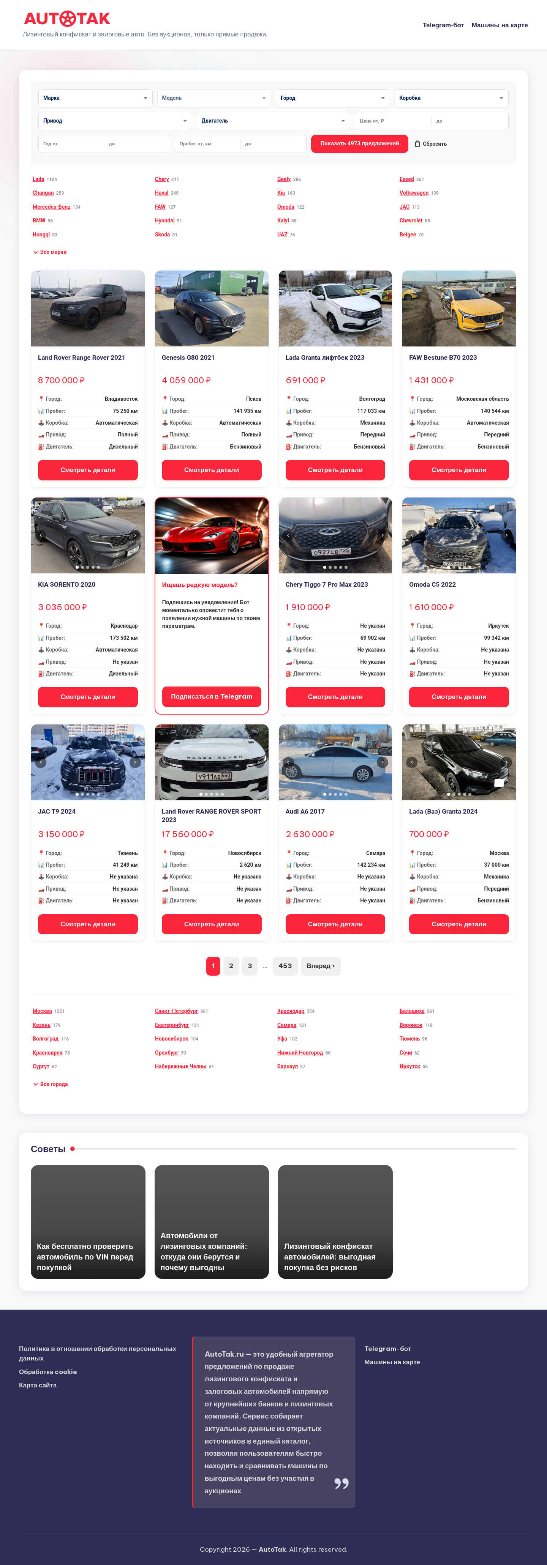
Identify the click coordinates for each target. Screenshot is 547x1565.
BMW (39, 220)
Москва (42, 1011)
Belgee (408, 234)
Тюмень (410, 1039)
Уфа (282, 1039)
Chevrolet (411, 220)
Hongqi (41, 234)
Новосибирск (171, 1039)
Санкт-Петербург (176, 1011)
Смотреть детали (87, 470)
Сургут (41, 1066)
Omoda (285, 207)
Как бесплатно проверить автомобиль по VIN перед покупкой (85, 1256)
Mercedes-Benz (51, 207)
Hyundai (165, 220)
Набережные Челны (181, 1066)
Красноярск (47, 1053)
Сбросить (430, 143)
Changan (43, 193)
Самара (286, 1025)
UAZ (282, 234)
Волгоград (45, 1039)
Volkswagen (414, 193)
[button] (49, 252)
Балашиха (412, 1011)
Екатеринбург (172, 1025)
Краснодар (290, 1011)
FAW (160, 207)
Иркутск (410, 1066)
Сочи (406, 1053)
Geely (284, 179)
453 (285, 966)
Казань (42, 1025)
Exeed (407, 179)
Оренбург (167, 1053)
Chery (162, 179)
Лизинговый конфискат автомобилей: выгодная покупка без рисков (330, 1256)
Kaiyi (283, 220)
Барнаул (287, 1066)
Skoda (162, 234)
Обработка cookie (48, 1372)
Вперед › (321, 966)
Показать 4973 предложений (360, 143)
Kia (281, 193)
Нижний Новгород (300, 1053)
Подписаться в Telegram (211, 696)
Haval (161, 193)
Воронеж (411, 1025)
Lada (38, 179)
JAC (404, 207)
